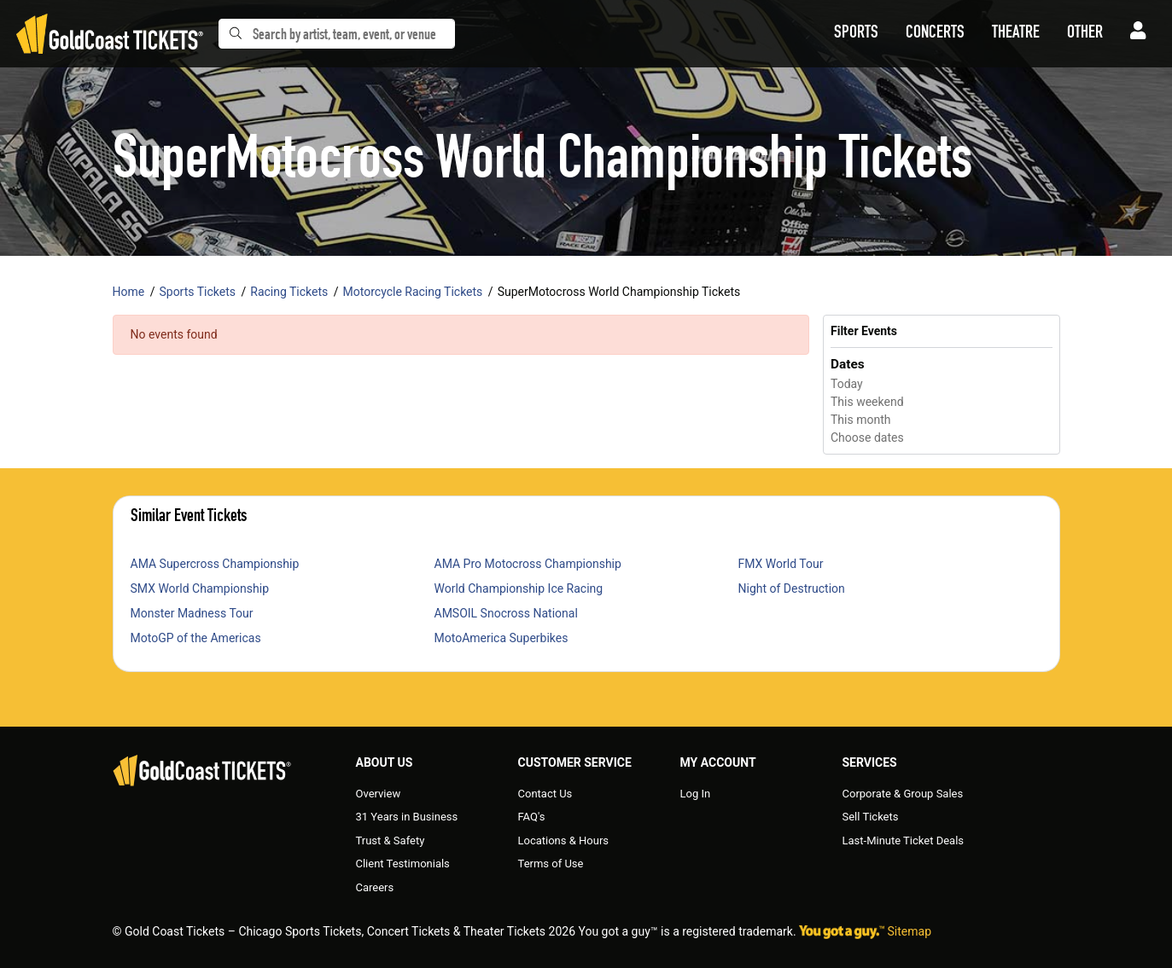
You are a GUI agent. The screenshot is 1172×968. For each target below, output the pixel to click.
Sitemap (909, 931)
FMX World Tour (781, 564)
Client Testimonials (403, 863)
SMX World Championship (200, 588)
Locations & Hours (563, 840)
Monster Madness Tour (192, 613)
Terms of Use (551, 863)
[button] (856, 34)
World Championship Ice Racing (518, 588)
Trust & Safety (390, 840)
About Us (384, 762)
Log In (695, 793)
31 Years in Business (407, 816)
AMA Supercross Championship (215, 564)
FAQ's (531, 816)
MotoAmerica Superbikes (501, 638)
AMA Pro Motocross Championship (527, 564)
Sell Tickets (871, 816)
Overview (378, 793)
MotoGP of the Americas (196, 638)
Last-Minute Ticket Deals (904, 840)
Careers (375, 887)
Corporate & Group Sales (903, 793)
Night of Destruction (791, 588)
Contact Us (545, 793)
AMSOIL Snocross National (506, 613)
